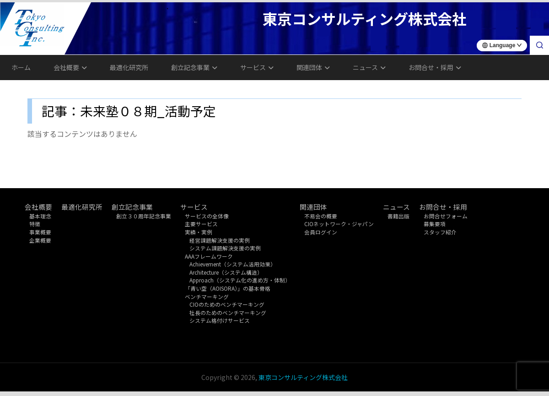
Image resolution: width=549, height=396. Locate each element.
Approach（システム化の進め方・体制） (240, 280)
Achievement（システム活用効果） (232, 264)
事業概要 (40, 232)
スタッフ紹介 (440, 232)
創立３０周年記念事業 (143, 216)
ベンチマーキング (207, 296)
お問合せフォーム (446, 216)
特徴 (34, 224)
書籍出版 (398, 216)
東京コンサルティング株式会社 (303, 377)
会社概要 (70, 67)
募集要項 (435, 224)
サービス (257, 67)
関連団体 (313, 67)
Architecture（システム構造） (226, 272)
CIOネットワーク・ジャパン (339, 224)
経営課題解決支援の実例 (219, 240)
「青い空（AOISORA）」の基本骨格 (227, 288)
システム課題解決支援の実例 (225, 248)
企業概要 (40, 240)
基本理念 (40, 216)
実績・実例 (198, 232)
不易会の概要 (320, 216)
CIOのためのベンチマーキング (226, 304)
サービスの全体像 (207, 216)
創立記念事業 (194, 67)
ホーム (21, 67)
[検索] (539, 45)
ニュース (369, 67)
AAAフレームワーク (209, 256)
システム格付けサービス (219, 320)
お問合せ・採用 (435, 67)
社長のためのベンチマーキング (227, 312)
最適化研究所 (129, 67)
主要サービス (201, 224)
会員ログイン (320, 232)
